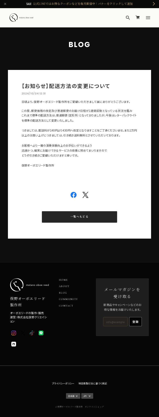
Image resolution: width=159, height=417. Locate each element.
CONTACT (66, 305)
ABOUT (64, 286)
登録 (135, 322)
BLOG (63, 292)
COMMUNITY (68, 299)
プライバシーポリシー (63, 383)
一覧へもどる (79, 216)
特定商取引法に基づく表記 (93, 383)
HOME (63, 280)
